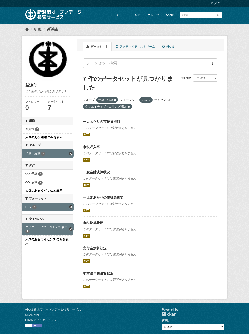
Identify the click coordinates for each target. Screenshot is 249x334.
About (170, 15)
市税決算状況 (93, 223)
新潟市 (52, 29)
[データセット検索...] (144, 63)
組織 (137, 15)
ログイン (216, 3)
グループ (153, 15)
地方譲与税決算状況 (98, 273)
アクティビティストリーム (135, 46)
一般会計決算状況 (96, 172)
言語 (165, 320)
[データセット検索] (201, 15)
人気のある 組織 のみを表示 (44, 137)
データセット (119, 15)
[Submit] (218, 14)
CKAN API (32, 314)
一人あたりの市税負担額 (101, 121)
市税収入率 (91, 147)
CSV (86, 134)
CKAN (169, 314)
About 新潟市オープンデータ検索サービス (53, 309)
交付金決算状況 (95, 248)
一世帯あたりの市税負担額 (103, 197)
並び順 (185, 78)
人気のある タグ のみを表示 (44, 190)
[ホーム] (27, 29)
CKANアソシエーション (41, 320)
